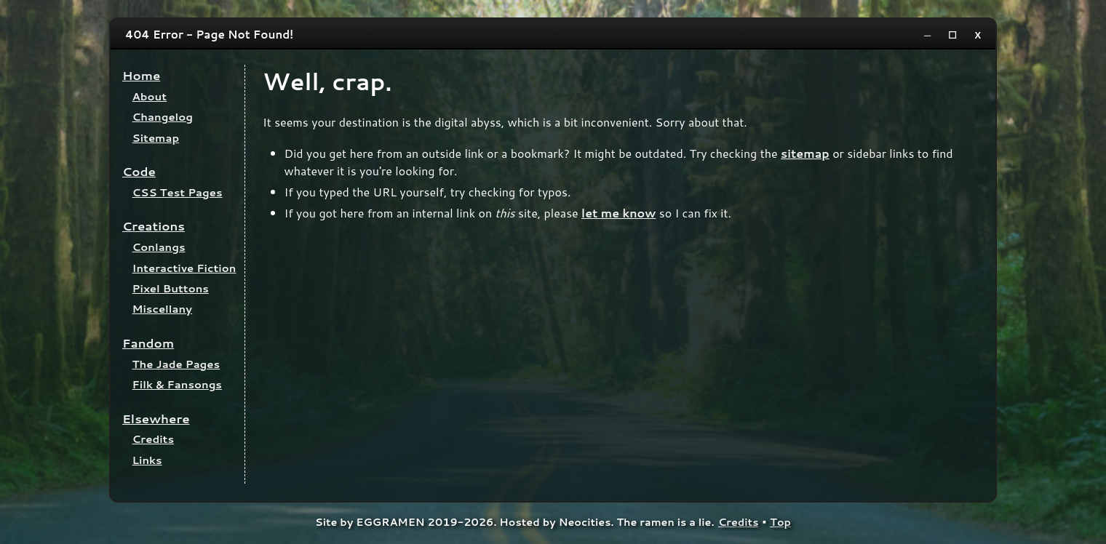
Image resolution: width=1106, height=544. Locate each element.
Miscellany (162, 308)
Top (780, 521)
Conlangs (159, 247)
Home (141, 75)
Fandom (148, 343)
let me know (618, 212)
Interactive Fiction (184, 268)
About (149, 96)
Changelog (162, 116)
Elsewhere (156, 418)
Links (147, 460)
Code (139, 171)
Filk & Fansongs (177, 384)
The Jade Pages (176, 364)
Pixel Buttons (170, 288)
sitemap (805, 153)
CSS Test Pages (177, 192)
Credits (153, 439)
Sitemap (156, 137)
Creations (153, 225)
